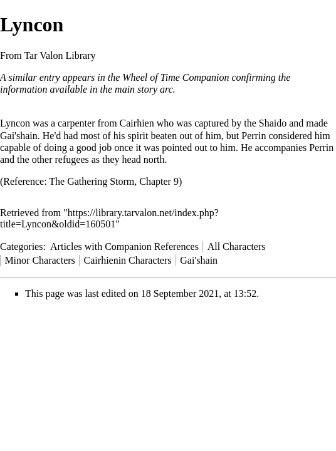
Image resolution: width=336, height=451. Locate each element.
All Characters (236, 246)
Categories (21, 246)
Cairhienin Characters (128, 260)
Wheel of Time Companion (175, 77)
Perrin (253, 135)
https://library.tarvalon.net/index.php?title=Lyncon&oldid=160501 (109, 218)
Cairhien (137, 123)
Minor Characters (39, 260)
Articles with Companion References (124, 246)
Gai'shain (19, 135)
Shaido (272, 123)
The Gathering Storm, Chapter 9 (114, 181)
